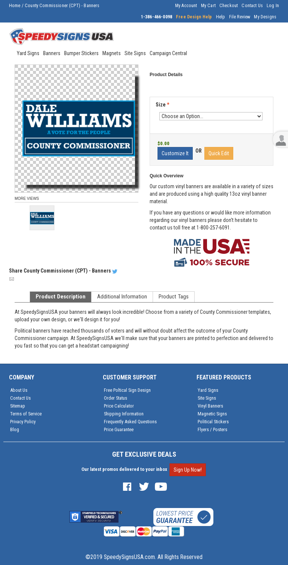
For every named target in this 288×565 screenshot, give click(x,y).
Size (162, 105)
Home (15, 5)
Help (220, 16)
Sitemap (17, 406)
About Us (18, 390)
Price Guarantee (119, 429)
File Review (239, 16)
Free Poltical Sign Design (127, 390)
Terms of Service (26, 414)
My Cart (208, 5)
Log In (273, 5)
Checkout (228, 5)
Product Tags (174, 296)
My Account (186, 5)
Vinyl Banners (210, 406)
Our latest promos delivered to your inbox (124, 469)
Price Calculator (119, 406)
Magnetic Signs (212, 414)
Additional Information (122, 296)
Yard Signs (208, 390)
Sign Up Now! (188, 470)
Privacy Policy (23, 421)
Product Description (61, 296)
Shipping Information (124, 414)
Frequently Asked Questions (130, 421)
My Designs (265, 16)
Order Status (115, 398)
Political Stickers (213, 421)
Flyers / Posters (212, 429)
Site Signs (207, 398)
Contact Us (252, 5)
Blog (14, 429)
